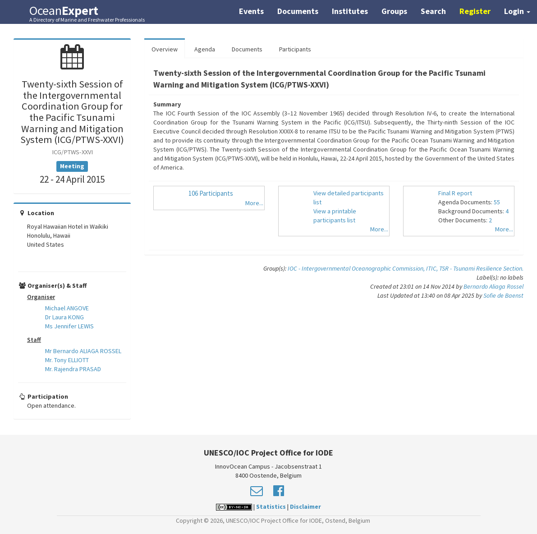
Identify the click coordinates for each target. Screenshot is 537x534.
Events (251, 11)
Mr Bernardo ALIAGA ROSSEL (83, 351)
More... (254, 203)
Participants (295, 49)
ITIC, (432, 268)
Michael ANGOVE (67, 308)
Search (433, 11)
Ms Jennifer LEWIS (69, 326)
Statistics (271, 506)
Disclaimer (305, 506)
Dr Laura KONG (64, 317)
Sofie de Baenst (503, 295)
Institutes (350, 11)
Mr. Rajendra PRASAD (73, 369)
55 (497, 202)
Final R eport (455, 193)
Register (475, 11)
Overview (164, 49)
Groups (394, 11)
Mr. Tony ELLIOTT (67, 360)
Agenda (204, 49)
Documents (297, 11)
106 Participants (210, 193)
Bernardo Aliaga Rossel (493, 286)
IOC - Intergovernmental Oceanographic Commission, (357, 268)
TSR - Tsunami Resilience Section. (481, 268)
